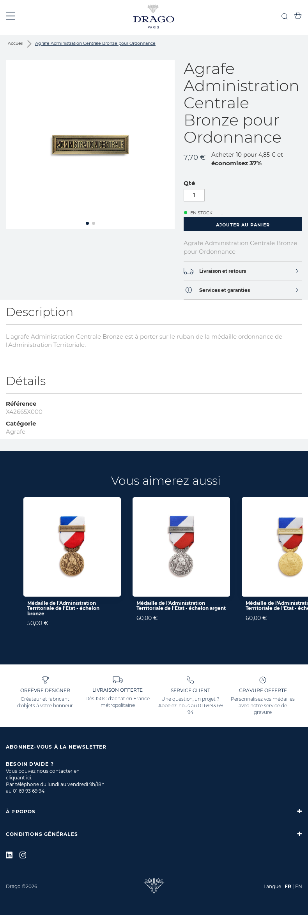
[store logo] (154, 17)
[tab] (243, 271)
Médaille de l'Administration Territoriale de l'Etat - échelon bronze (63, 608)
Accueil (15, 43)
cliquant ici (18, 778)
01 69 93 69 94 (28, 791)
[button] (87, 223)
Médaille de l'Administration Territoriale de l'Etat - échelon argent (181, 605)
